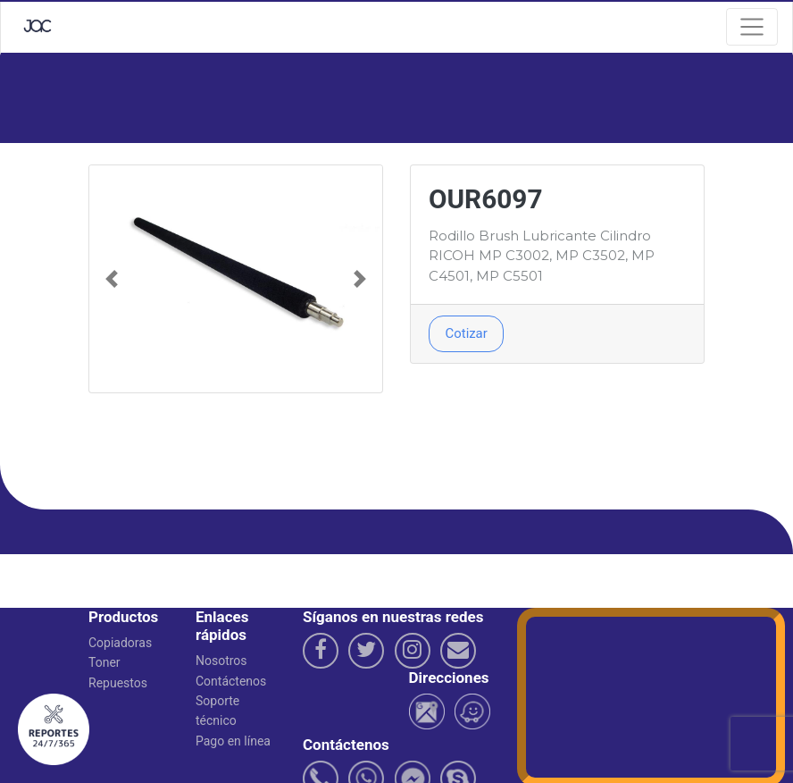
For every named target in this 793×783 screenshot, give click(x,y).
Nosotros (221, 660)
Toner (104, 662)
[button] (111, 278)
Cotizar (467, 333)
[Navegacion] (752, 27)
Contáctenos (231, 681)
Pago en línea (233, 741)
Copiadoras (120, 643)
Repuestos (117, 683)
